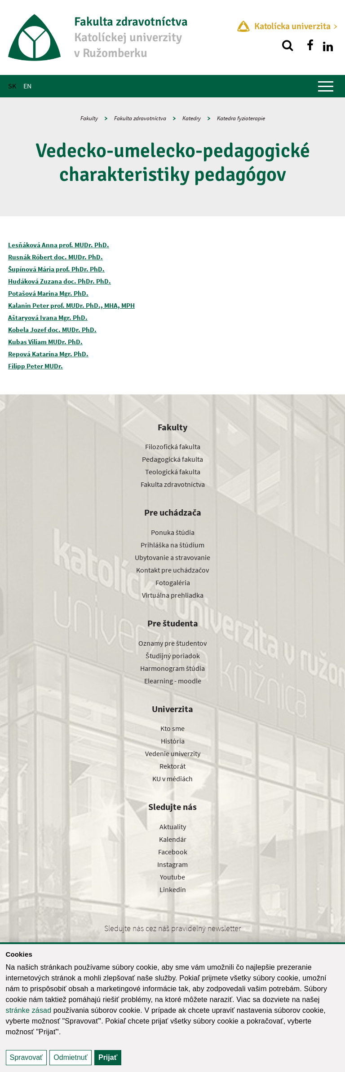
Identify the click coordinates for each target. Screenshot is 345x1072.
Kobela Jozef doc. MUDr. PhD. (52, 329)
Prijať (107, 1057)
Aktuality (172, 826)
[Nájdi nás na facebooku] (310, 45)
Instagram (172, 864)
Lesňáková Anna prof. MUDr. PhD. (58, 245)
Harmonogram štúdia (172, 668)
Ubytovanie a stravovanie (172, 557)
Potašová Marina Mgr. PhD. (48, 293)
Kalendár (172, 839)
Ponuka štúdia (173, 532)
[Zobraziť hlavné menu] (325, 86)
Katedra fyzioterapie (241, 118)
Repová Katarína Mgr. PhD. (48, 354)
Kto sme (172, 728)
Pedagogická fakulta (172, 459)
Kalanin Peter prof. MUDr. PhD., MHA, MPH (71, 305)
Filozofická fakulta (172, 446)
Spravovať (26, 1057)
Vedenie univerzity (172, 753)
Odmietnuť (70, 1057)
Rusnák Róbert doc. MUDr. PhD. (55, 257)
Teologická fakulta (172, 471)
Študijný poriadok (173, 655)
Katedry (191, 118)
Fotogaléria (172, 582)
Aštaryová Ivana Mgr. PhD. (48, 317)
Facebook (172, 851)
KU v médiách (172, 778)
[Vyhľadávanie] (287, 45)
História (173, 740)
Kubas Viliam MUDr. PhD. (45, 341)
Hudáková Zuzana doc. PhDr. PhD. (59, 281)
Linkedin (172, 889)
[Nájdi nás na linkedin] (328, 45)
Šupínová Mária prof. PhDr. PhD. (56, 269)
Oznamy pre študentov (172, 643)
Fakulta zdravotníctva (140, 118)
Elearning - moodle (172, 680)
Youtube (172, 876)
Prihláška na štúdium (172, 544)
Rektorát (172, 765)
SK (12, 85)
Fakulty (89, 118)
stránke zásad (29, 1010)
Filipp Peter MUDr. (35, 366)
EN (27, 85)
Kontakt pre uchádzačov (172, 569)
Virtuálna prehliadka (172, 595)
